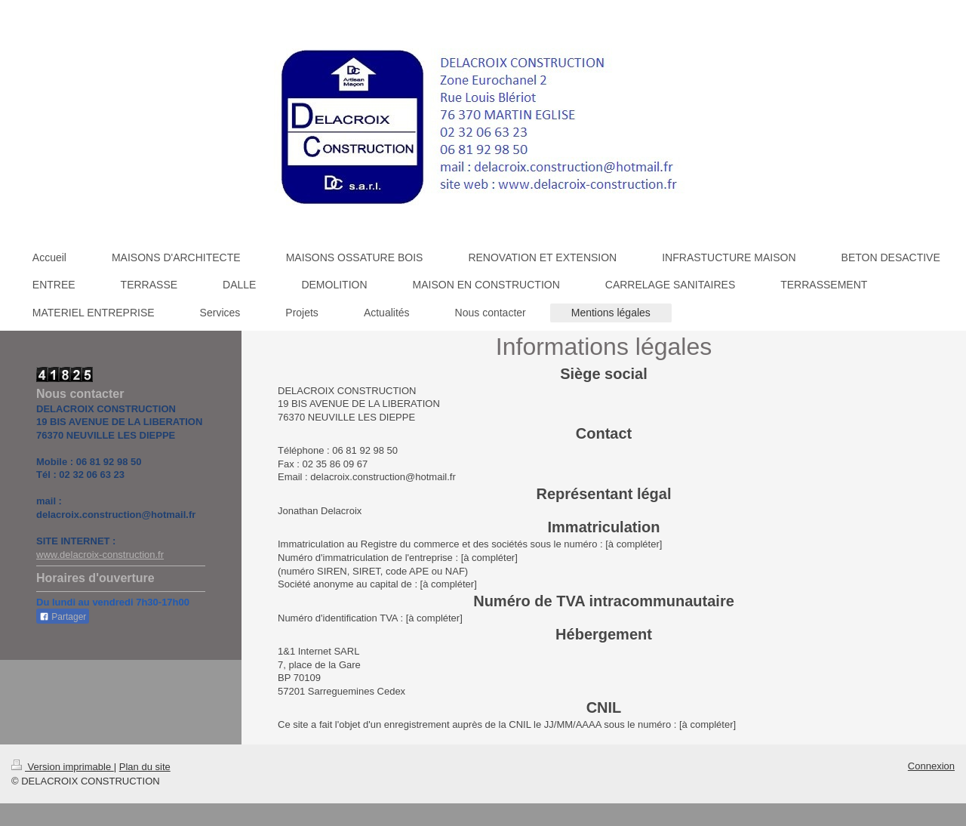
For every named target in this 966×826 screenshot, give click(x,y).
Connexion (931, 766)
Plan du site (145, 766)
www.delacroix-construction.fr (100, 554)
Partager (62, 617)
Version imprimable (62, 766)
